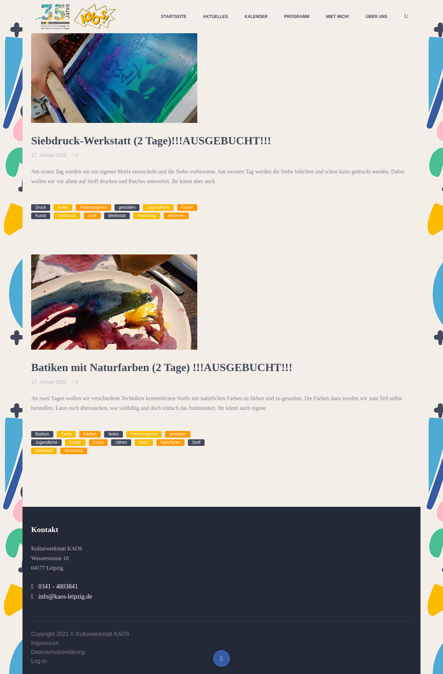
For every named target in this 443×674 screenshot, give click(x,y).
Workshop (146, 215)
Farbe (66, 434)
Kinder (187, 207)
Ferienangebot (93, 207)
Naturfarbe (170, 442)
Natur (144, 442)
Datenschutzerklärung (58, 652)
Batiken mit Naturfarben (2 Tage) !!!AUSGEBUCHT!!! (161, 367)
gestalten (127, 207)
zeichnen (176, 215)
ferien (63, 207)
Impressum (44, 643)
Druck (40, 207)
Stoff (92, 215)
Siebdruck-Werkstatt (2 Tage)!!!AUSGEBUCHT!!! (151, 140)
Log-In (39, 661)
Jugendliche (158, 207)
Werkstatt (117, 215)
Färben (90, 434)
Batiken (42, 434)
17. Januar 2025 (48, 155)
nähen (121, 442)
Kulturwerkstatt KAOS (102, 634)
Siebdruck (67, 215)
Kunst (40, 215)
